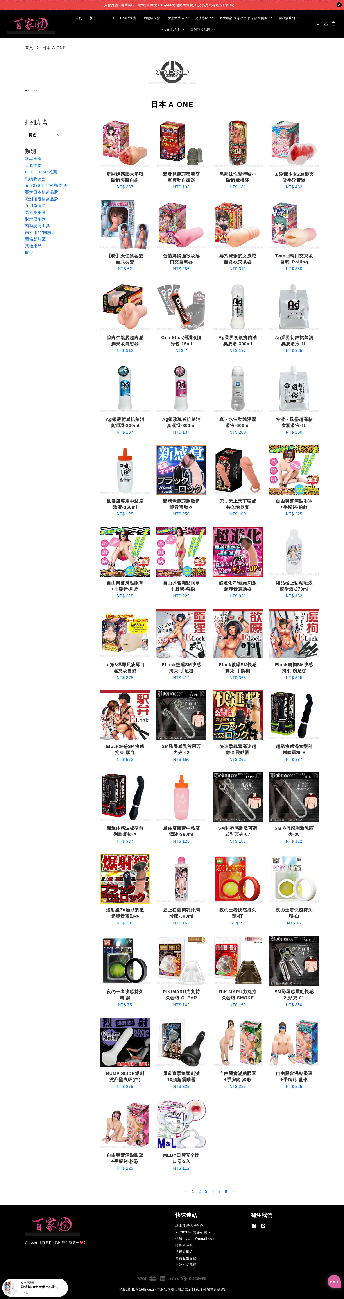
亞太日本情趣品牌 (41, 192)
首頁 (78, 18)
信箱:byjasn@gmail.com (195, 1238)
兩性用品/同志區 (40, 232)
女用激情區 (178, 18)
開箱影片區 (35, 239)
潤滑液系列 (289, 18)
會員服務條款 (185, 1258)
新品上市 (96, 18)
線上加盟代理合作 (189, 1225)
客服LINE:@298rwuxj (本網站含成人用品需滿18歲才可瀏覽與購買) (172, 1289)
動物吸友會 (152, 18)
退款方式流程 (185, 1265)
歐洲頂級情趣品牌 (41, 199)
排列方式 (36, 122)
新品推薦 (33, 159)
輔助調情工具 (37, 226)
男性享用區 (35, 212)
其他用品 (33, 246)
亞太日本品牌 (172, 29)
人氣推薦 (33, 165)
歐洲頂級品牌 (203, 29)
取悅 (29, 252)
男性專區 (204, 18)
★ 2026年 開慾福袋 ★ (46, 185)
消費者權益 (184, 1251)
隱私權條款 (184, 1245)
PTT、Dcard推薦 (123, 18)
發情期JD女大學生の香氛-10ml (40, 1287)
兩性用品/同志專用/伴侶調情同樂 (245, 18)
